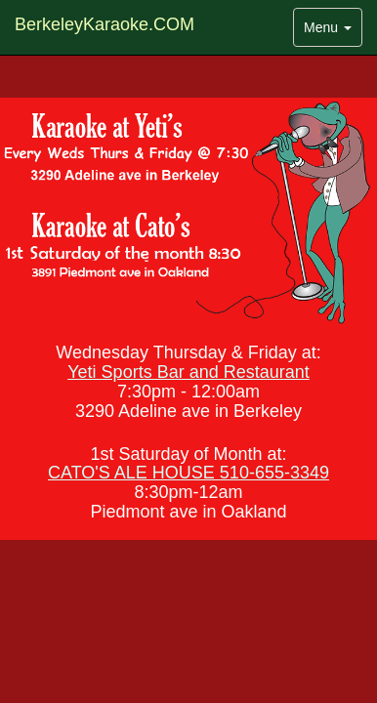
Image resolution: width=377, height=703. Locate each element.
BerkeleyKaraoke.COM (104, 24)
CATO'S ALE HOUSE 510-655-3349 (188, 472)
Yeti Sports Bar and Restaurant (188, 372)
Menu (332, 32)
